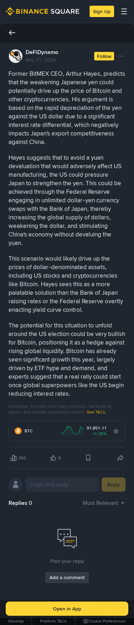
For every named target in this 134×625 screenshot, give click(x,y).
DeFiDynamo (42, 52)
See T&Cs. (97, 412)
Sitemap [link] (16, 621)
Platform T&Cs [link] (53, 621)
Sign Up (102, 11)
